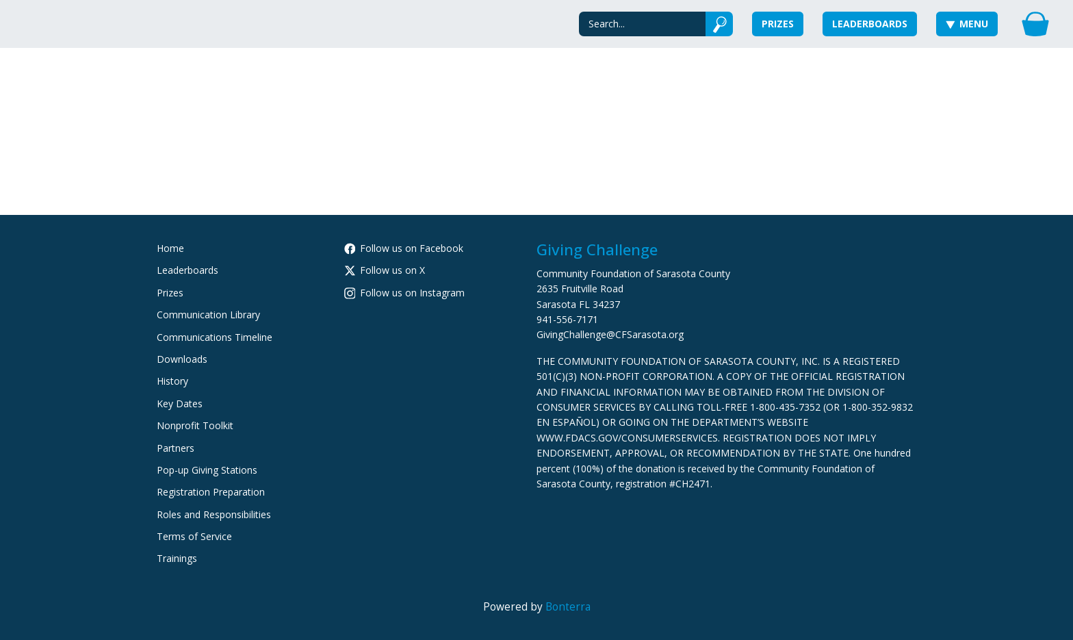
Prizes (778, 23)
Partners (175, 448)
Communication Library (208, 314)
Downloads (182, 359)
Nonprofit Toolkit (195, 425)
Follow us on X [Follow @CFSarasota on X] (385, 270)
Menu (967, 23)
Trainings (177, 558)
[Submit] (720, 24)
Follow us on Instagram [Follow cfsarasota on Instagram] (404, 292)
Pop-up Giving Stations (207, 469)
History (172, 380)
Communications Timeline (214, 337)
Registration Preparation (211, 491)
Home (170, 248)
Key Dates (180, 403)
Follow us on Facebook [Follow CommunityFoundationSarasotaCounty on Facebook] (404, 248)
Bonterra (568, 607)
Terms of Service (194, 536)
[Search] (642, 24)
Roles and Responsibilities (214, 514)
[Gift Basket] (1035, 24)
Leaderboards (869, 23)
